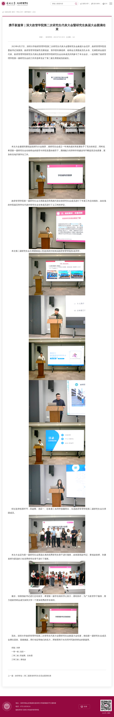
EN (106, 4)
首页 (13, 12)
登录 (85, 706)
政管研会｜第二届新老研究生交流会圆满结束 (33, 676)
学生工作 (19, 12)
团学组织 (27, 12)
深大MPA (96, 4)
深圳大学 (85, 4)
